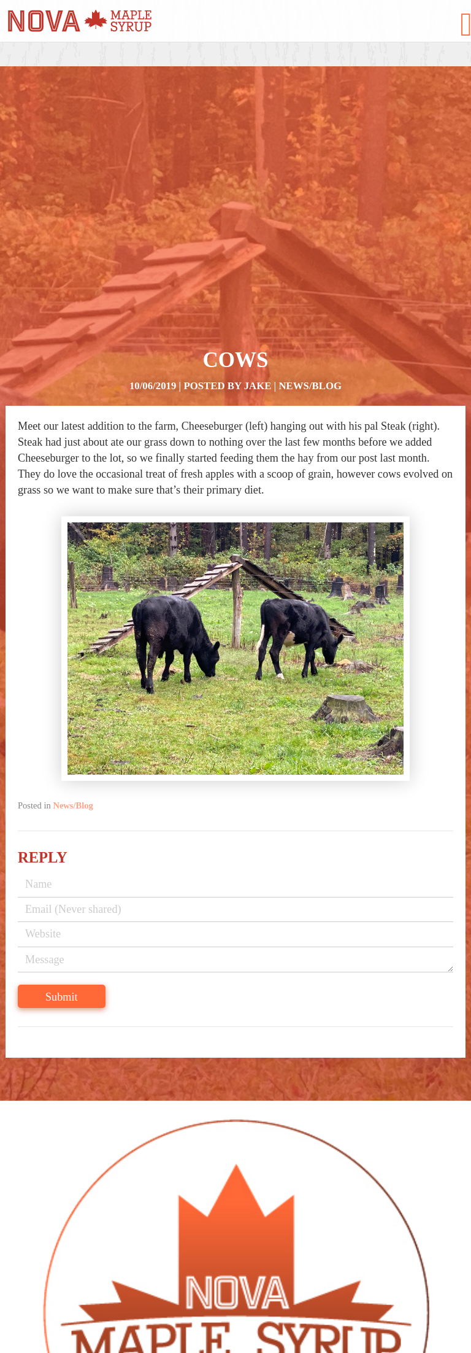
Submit (61, 997)
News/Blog (310, 386)
